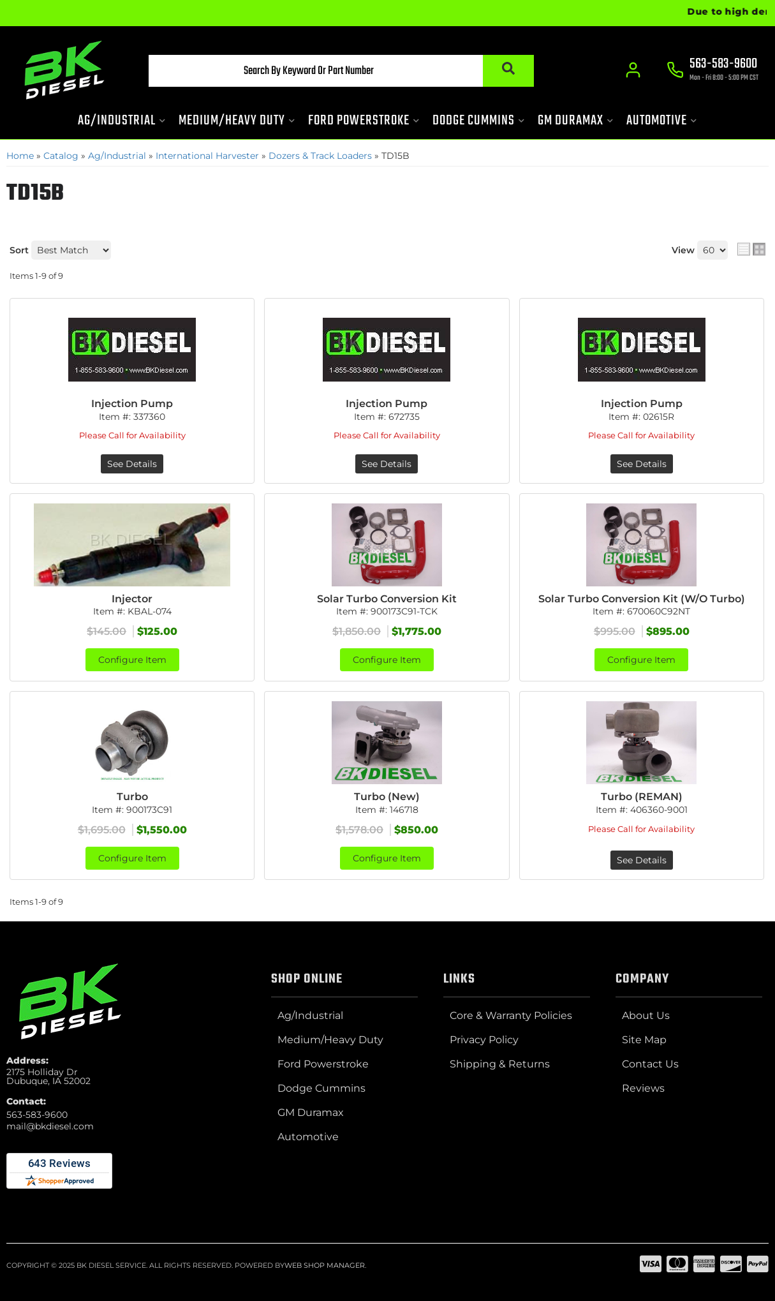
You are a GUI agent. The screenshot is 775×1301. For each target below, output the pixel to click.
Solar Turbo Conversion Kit (387, 599)
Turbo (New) (387, 797)
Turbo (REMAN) (642, 797)
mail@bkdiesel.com (50, 1126)
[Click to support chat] (713, 70)
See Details (132, 464)
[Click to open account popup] (634, 70)
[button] (341, 71)
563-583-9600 (37, 1114)
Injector (132, 599)
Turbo (132, 797)
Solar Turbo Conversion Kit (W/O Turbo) (641, 599)
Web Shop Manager (324, 1265)
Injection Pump (132, 404)
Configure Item (132, 659)
